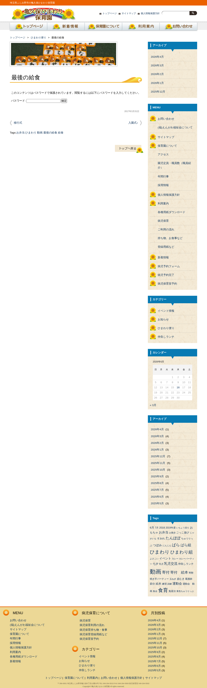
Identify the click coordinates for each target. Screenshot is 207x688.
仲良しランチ (166, 336)
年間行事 (163, 176)
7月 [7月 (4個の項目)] (157, 527)
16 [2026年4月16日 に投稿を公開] (178, 387)
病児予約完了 (166, 275)
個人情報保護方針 (150, 13)
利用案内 (141, 27)
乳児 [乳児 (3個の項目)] (161, 564)
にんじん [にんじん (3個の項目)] (167, 545)
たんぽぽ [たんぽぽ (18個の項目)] (173, 538)
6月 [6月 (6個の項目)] (152, 527)
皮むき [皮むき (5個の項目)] (181, 578)
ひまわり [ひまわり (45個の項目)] (160, 551)
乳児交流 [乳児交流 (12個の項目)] (170, 564)
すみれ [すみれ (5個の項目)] (161, 538)
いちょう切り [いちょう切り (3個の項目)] (182, 528)
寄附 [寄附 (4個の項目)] (191, 572)
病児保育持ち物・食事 (93, 629)
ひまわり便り (38, 37)
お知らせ (163, 319)
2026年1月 (157, 83)
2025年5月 (157, 503)
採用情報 (163, 185)
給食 (60, 132)
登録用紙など (166, 246)
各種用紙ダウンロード (171, 212)
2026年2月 (157, 74)
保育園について (103, 27)
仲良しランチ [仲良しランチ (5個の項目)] (186, 563)
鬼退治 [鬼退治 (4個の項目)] (172, 591)
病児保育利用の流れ (92, 625)
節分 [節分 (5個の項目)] (152, 583)
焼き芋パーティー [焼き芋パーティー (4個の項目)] (159, 579)
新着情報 (66, 27)
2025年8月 (157, 483)
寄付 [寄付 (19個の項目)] (166, 572)
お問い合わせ (178, 27)
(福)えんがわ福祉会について (175, 127)
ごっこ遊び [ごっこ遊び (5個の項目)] (182, 532)
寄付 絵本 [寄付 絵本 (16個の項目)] (179, 572)
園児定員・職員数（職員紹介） (174, 165)
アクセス (163, 154)
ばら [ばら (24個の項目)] (176, 545)
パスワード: (36, 100)
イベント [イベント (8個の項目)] (165, 558)
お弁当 (20, 132)
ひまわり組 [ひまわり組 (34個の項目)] (181, 552)
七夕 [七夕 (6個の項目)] (155, 563)
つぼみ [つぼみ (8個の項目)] (157, 545)
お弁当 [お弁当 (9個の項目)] (163, 532)
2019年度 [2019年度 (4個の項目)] (170, 527)
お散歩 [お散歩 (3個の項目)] (172, 532)
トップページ (110, 13)
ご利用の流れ (166, 229)
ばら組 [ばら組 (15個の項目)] (186, 545)
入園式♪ (133, 122)
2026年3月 (157, 65)
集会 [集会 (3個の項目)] (155, 591)
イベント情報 (166, 310)
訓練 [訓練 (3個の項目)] (169, 584)
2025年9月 (157, 476)
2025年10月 (158, 469)
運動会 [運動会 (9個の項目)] (177, 583)
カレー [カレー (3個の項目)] (175, 558)
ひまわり (30, 132)
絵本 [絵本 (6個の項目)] (158, 583)
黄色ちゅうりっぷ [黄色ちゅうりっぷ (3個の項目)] (185, 591)
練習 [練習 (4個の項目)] (164, 583)
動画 (40, 132)
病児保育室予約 (167, 283)
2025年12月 (158, 91)
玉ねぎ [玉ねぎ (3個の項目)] (173, 579)
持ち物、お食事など (170, 238)
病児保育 (163, 220)
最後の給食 (50, 132)
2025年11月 (158, 463)
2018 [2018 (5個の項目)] (162, 527)
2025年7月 (157, 489)
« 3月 (153, 405)
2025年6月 (157, 496)
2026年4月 (157, 56)
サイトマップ (129, 13)
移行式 (18, 122)
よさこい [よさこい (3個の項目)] (154, 558)
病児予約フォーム (169, 266)
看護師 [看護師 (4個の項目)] (188, 579)
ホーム (28, 27)
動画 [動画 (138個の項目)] (155, 571)
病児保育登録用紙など (93, 634)
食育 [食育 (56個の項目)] (163, 590)
